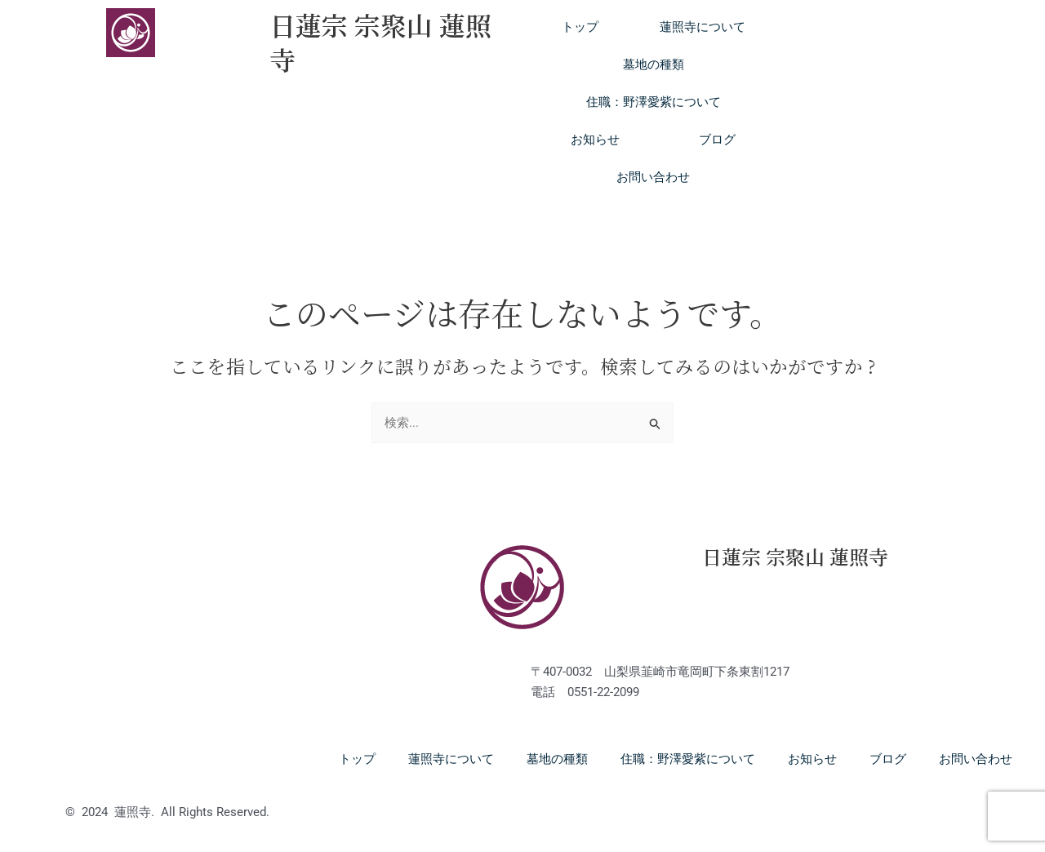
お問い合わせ (653, 177)
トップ (580, 27)
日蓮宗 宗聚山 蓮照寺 (380, 42)
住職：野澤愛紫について (653, 102)
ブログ (717, 139)
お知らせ (595, 139)
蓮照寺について (702, 27)
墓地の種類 (653, 64)
